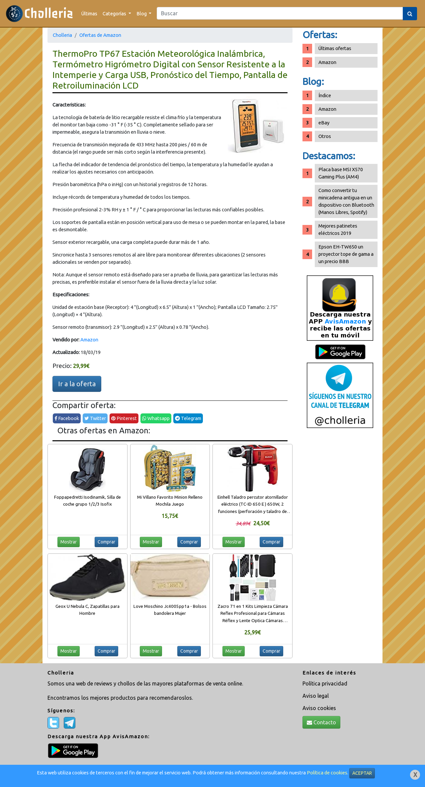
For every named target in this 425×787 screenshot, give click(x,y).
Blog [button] (142, 13)
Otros (324, 136)
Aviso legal (315, 696)
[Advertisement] (340, 535)
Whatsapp (156, 418)
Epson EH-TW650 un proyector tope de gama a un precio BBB (346, 254)
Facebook (66, 418)
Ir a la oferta (77, 384)
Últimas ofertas (334, 48)
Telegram (188, 418)
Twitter (95, 418)
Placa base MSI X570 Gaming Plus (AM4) (340, 173)
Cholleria (62, 35)
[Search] (280, 13)
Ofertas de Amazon (100, 35)
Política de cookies (327, 772)
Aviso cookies (319, 708)
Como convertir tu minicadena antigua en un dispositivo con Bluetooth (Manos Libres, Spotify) (346, 201)
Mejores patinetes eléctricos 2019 (337, 229)
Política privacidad (324, 683)
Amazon (89, 339)
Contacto (321, 722)
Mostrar (68, 541)
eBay (323, 122)
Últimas (89, 13)
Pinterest (124, 418)
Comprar (106, 541)
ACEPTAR (362, 773)
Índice (324, 95)
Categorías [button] (115, 13)
